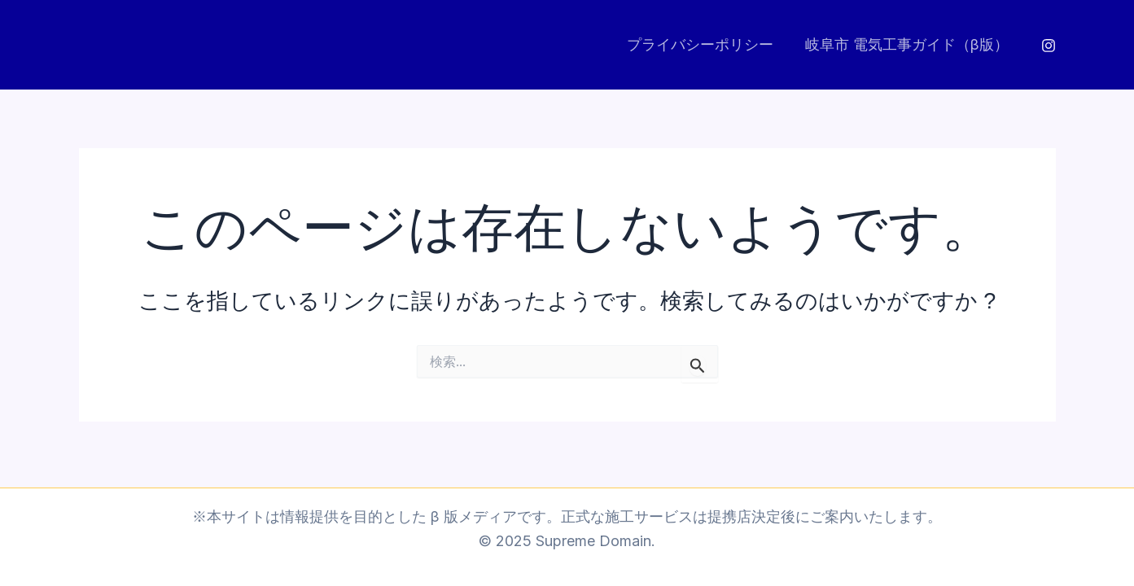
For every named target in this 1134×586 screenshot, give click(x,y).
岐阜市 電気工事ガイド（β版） (908, 44)
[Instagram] (1048, 45)
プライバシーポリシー (704, 44)
